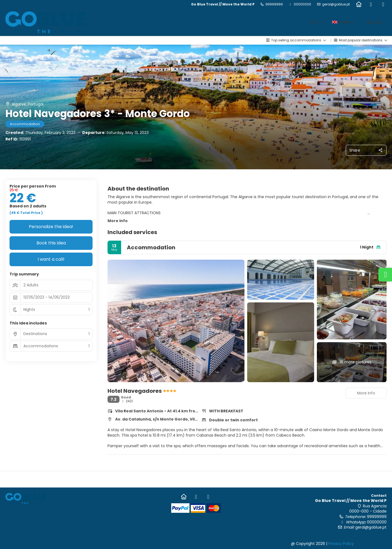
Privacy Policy (341, 543)
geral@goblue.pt (336, 4)
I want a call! (51, 259)
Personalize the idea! (51, 226)
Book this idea (51, 243)
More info (118, 220)
